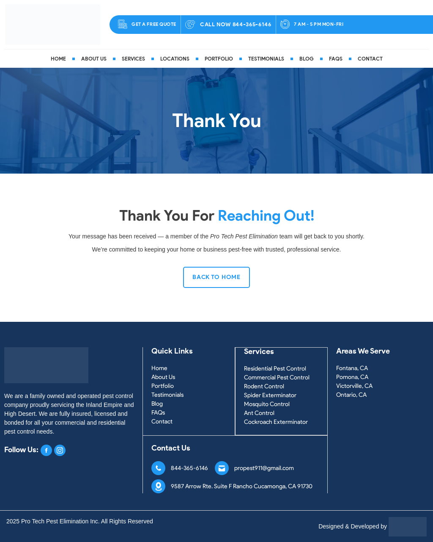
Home (58, 58)
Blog (306, 58)
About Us (94, 58)
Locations (174, 58)
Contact (370, 58)
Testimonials (266, 58)
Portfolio (219, 58)
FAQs (336, 58)
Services (133, 58)
